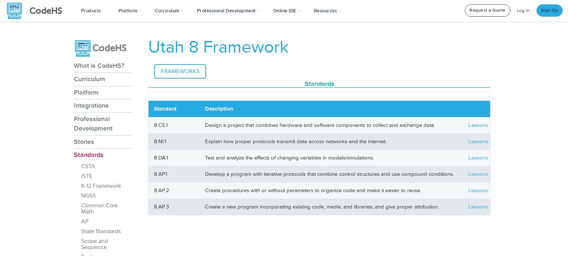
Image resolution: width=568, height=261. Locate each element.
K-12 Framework (101, 186)
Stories (84, 142)
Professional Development (93, 123)
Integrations (91, 105)
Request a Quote (487, 10)
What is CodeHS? (99, 66)
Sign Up (549, 10)
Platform (86, 92)
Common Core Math (99, 208)
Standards (89, 155)
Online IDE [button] (287, 11)
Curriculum (89, 79)
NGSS (88, 195)
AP (84, 221)
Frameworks (180, 71)
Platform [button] (130, 11)
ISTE (86, 176)
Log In (523, 10)
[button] (93, 11)
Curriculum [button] (169, 11)
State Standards (101, 231)
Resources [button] (328, 11)
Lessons (478, 125)
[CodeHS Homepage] (37, 11)
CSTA (88, 166)
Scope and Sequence (94, 244)
